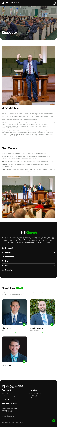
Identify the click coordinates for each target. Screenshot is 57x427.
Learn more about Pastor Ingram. (10, 332)
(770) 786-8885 (6, 393)
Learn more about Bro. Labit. (9, 370)
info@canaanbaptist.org (8, 396)
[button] (54, 3)
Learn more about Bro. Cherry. (38, 332)
